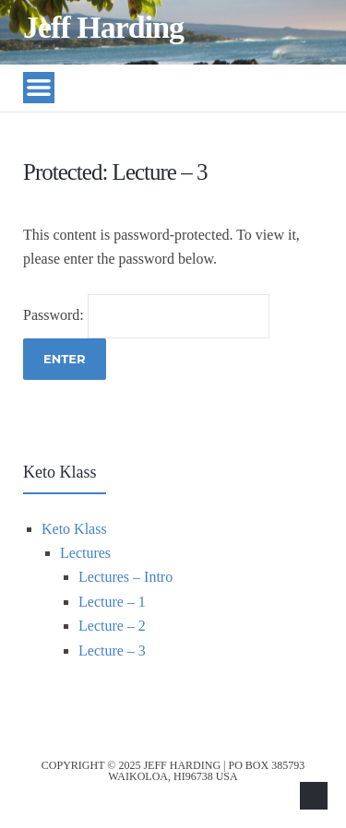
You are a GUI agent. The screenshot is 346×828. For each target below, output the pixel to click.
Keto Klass (74, 529)
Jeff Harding (103, 27)
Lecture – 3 (112, 650)
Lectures (85, 553)
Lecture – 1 (112, 601)
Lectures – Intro (125, 577)
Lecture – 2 (112, 625)
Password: (146, 315)
